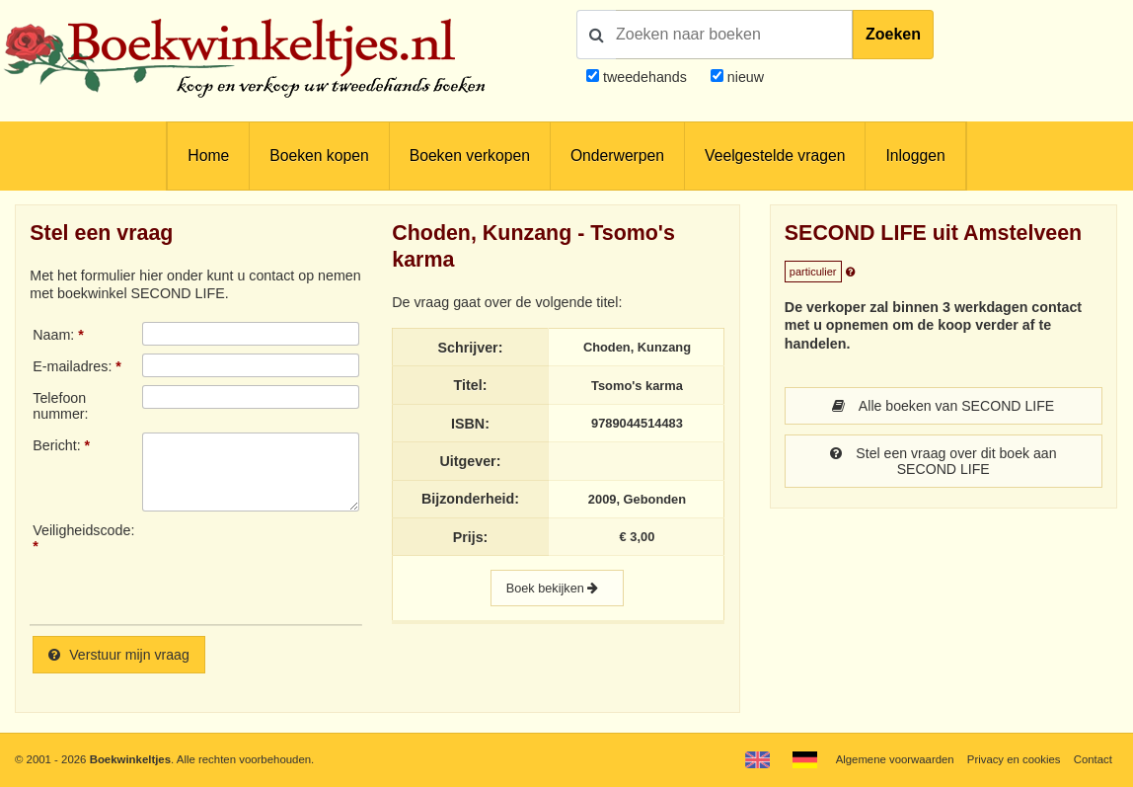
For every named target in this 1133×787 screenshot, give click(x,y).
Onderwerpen (617, 155)
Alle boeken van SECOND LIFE (943, 406)
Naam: (53, 335)
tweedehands (645, 77)
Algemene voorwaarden (894, 759)
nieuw (743, 77)
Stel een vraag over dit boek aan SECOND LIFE (943, 461)
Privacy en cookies (1013, 759)
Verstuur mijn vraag (119, 655)
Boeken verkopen (470, 155)
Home (208, 155)
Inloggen (914, 155)
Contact (1093, 759)
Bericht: (56, 445)
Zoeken (893, 34)
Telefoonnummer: (60, 406)
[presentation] (307, 565)
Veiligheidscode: (83, 530)
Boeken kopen (318, 155)
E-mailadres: (72, 366)
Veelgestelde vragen (775, 155)
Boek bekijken (556, 588)
